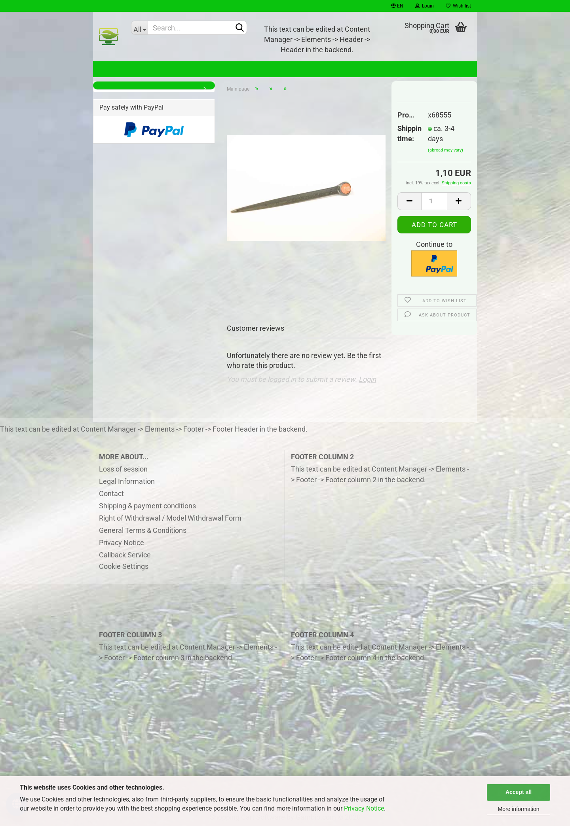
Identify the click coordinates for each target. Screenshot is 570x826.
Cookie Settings (123, 566)
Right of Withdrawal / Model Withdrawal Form (170, 518)
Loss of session (123, 469)
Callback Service (125, 555)
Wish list (458, 6)
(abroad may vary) (445, 150)
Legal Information (127, 481)
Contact (111, 493)
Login (424, 6)
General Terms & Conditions (142, 530)
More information (518, 809)
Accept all (518, 792)
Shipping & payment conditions (147, 506)
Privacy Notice (364, 808)
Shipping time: (406, 133)
